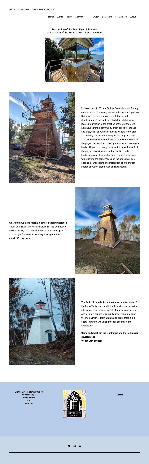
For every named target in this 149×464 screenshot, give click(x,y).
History (69, 17)
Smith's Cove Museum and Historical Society (31, 9)
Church (96, 17)
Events (60, 17)
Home (51, 17)
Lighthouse (80, 17)
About (133, 17)
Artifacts (123, 17)
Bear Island (107, 17)
